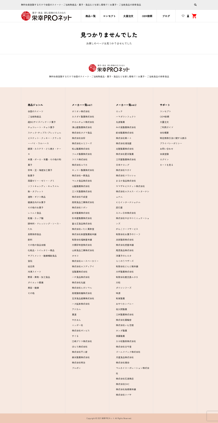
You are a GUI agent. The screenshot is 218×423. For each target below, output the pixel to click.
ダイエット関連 (35, 282)
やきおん (76, 319)
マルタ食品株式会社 (82, 180)
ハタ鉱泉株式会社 (81, 303)
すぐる (75, 336)
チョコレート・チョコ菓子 (41, 127)
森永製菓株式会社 (81, 357)
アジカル (76, 309)
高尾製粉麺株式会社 (82, 293)
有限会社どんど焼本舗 (127, 266)
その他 (31, 293)
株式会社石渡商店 (125, 378)
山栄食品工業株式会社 (83, 250)
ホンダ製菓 (121, 330)
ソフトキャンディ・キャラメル (43, 186)
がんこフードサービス (127, 229)
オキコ (75, 255)
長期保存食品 (34, 234)
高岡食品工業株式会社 (83, 202)
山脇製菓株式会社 (81, 186)
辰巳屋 (119, 207)
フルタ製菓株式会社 (82, 154)
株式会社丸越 (78, 282)
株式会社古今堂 (123, 346)
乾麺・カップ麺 (35, 218)
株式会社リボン (79, 207)
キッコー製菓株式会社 (83, 170)
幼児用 (31, 266)
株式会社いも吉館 (125, 325)
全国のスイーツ (35, 111)
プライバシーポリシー (171, 143)
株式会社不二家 (79, 351)
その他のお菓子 (35, 207)
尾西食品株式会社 (125, 250)
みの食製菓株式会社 (126, 127)
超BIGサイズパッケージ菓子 (42, 122)
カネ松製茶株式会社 (126, 341)
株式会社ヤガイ (123, 170)
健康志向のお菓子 (37, 202)
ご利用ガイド (166, 127)
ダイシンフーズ (123, 287)
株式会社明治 (78, 362)
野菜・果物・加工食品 (39, 277)
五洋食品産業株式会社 (83, 298)
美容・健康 (33, 287)
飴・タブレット (35, 191)
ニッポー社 (77, 325)
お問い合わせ (166, 148)
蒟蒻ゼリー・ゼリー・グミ (41, 180)
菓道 (74, 314)
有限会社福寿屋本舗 (82, 239)
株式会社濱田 (122, 362)
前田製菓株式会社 (125, 132)
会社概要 (164, 132)
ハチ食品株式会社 (81, 277)
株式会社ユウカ (79, 164)
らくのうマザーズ (125, 261)
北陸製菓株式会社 (125, 148)
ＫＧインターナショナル (128, 202)
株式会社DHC (122, 384)
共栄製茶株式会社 (125, 239)
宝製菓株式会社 (79, 271)
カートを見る (166, 164)
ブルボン (76, 368)
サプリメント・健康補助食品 (42, 255)
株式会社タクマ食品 (82, 132)
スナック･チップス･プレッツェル (44, 132)
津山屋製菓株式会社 (82, 127)
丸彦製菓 (120, 122)
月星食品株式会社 (125, 357)
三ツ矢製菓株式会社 (82, 191)
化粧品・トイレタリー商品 (41, 250)
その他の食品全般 (37, 244)
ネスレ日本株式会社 (126, 212)
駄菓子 (31, 175)
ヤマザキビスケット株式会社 (130, 186)
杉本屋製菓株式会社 (82, 218)
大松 (118, 282)
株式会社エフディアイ (83, 266)
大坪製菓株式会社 (125, 271)
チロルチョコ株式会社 (83, 122)
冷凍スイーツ (34, 271)
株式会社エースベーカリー (85, 261)
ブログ (166, 16)
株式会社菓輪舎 (123, 319)
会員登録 (164, 154)
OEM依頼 (147, 16)
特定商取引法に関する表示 (173, 138)
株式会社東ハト (123, 138)
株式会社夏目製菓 (125, 154)
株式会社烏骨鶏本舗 (126, 389)
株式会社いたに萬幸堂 (83, 229)
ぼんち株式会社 (79, 346)
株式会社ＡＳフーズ (82, 143)
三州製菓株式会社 (125, 314)
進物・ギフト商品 (37, 196)
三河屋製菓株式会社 (126, 159)
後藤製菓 (120, 336)
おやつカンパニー (125, 303)
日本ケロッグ (122, 164)
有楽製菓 (120, 298)
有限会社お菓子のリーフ (128, 234)
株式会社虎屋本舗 (125, 244)
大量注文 (128, 16)
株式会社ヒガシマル (82, 287)
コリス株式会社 (79, 159)
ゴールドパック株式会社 (128, 351)
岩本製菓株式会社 (81, 212)
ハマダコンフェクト (126, 116)
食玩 (30, 261)
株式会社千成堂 (79, 196)
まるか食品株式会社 (126, 180)
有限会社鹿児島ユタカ (127, 277)
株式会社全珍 (78, 138)
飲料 (30, 239)
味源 (118, 293)
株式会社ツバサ (123, 394)
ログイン (164, 159)
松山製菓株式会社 (81, 148)
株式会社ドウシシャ (126, 175)
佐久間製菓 (121, 309)
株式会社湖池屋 (123, 143)
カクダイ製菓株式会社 (83, 116)
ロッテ (119, 111)
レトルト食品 (34, 212)
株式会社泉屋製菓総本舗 (84, 234)
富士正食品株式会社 (82, 223)
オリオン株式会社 (81, 111)
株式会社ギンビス (81, 330)
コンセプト (109, 16)
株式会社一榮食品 (81, 175)
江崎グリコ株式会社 (82, 341)
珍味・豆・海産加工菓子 (40, 170)
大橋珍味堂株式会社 (82, 244)
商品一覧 (90, 16)
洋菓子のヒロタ (123, 255)
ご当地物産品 (34, 116)
